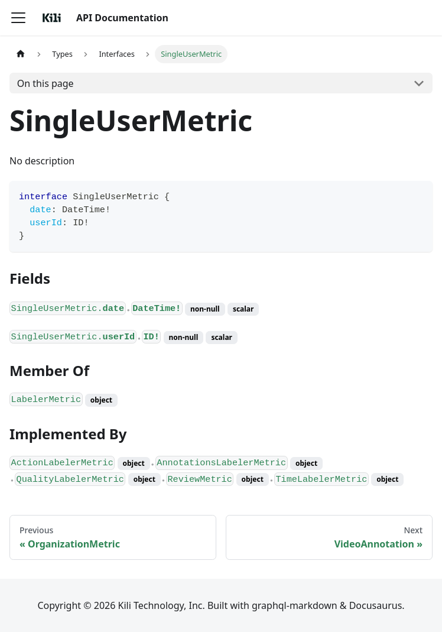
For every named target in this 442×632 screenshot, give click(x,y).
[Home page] (20, 54)
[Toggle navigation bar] (18, 18)
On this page (45, 83)
